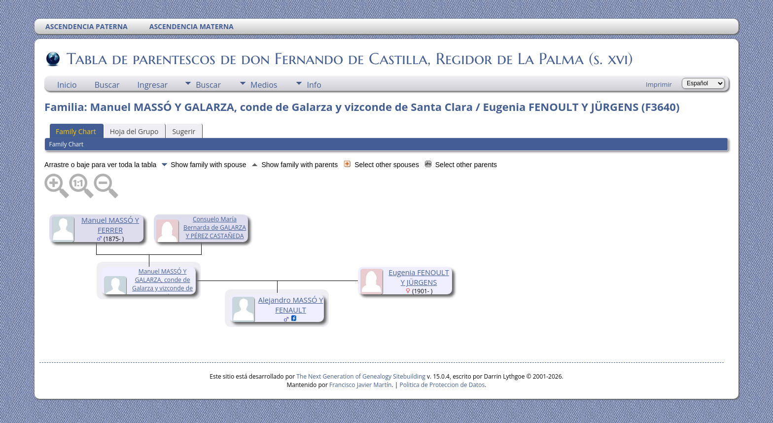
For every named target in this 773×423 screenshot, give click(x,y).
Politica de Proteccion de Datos (442, 385)
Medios (263, 84)
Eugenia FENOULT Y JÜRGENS (418, 277)
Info (314, 84)
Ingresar (153, 84)
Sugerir (183, 131)
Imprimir (659, 84)
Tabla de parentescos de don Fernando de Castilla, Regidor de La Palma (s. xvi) (349, 59)
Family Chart (76, 131)
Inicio (67, 84)
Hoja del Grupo (134, 131)
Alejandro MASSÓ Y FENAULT (290, 305)
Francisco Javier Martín (360, 385)
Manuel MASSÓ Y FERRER (110, 225)
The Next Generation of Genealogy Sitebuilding (360, 376)
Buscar (107, 84)
